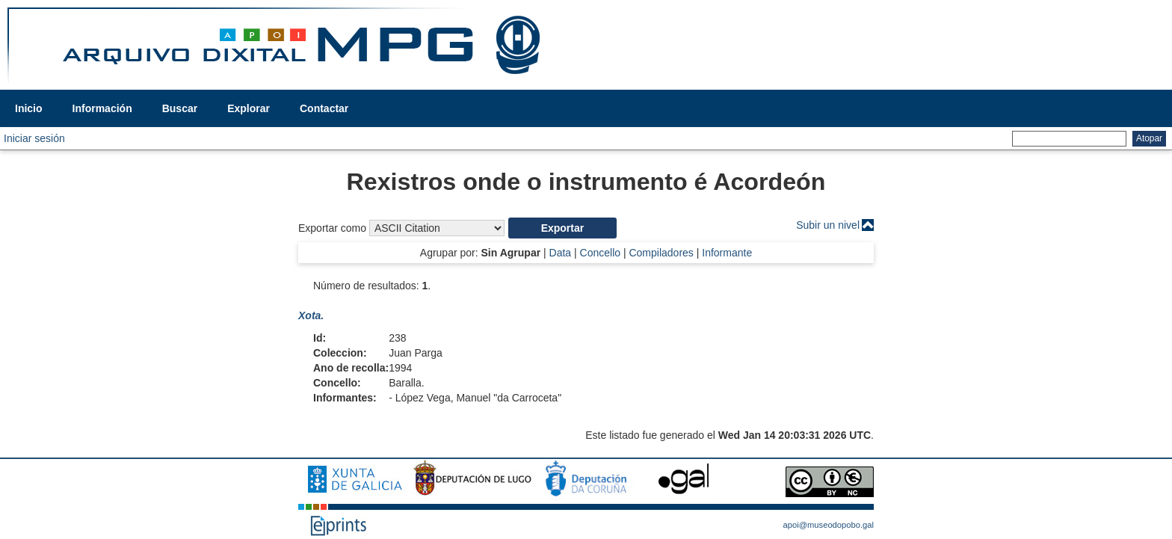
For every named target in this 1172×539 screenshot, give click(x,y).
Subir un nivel (828, 225)
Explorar (248, 108)
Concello (600, 253)
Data (560, 253)
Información (102, 108)
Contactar (324, 108)
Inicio (29, 108)
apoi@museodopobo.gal (828, 524)
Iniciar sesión (34, 138)
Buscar (179, 108)
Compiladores (661, 253)
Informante (727, 253)
